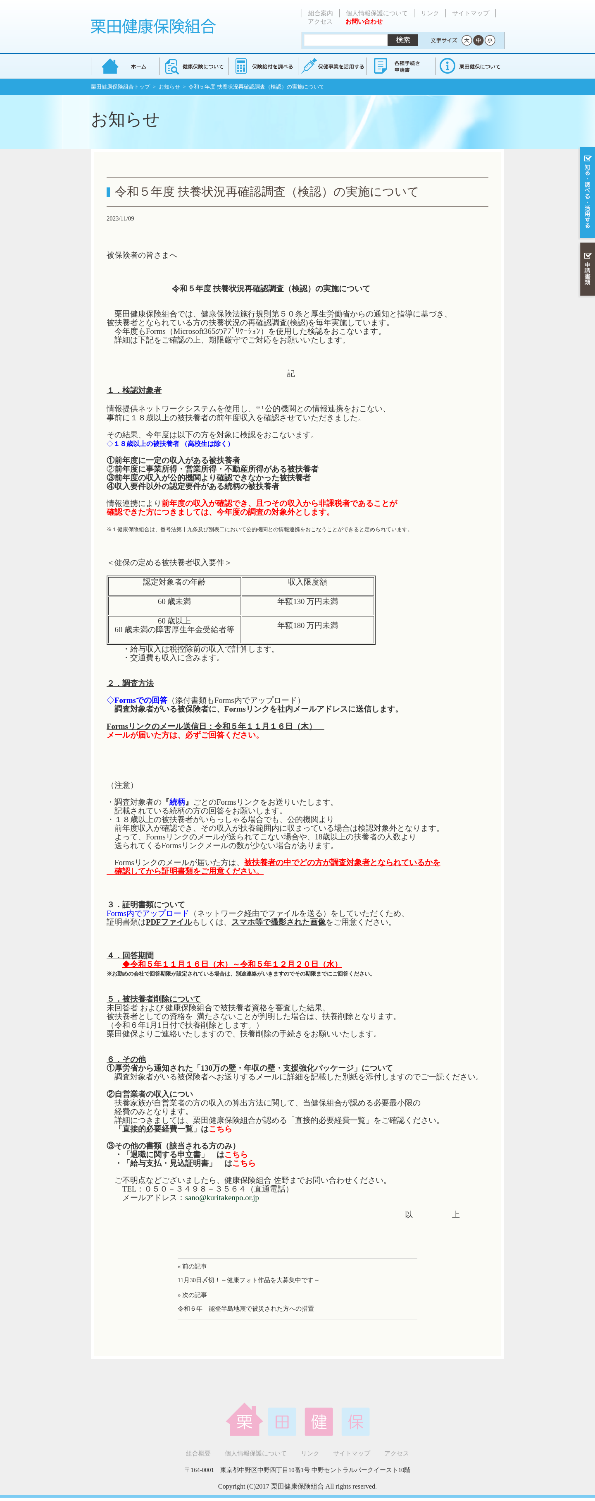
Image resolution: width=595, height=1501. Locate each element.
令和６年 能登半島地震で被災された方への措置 (246, 1308)
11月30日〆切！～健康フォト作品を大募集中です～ (249, 1280)
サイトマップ (470, 13)
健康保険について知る (193, 66)
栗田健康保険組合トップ (120, 87)
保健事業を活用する (332, 66)
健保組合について (469, 66)
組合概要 (198, 1453)
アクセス (320, 21)
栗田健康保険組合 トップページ (125, 66)
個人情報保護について (377, 13)
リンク (430, 13)
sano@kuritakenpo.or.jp (222, 1197)
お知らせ (169, 87)
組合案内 (320, 13)
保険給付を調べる (263, 66)
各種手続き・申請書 (400, 66)
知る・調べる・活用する (586, 193)
